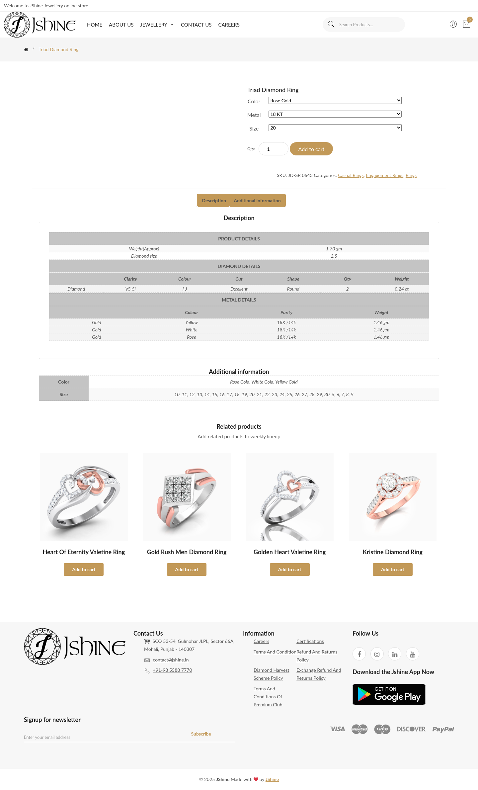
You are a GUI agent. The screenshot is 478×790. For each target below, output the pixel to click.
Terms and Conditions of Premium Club (268, 696)
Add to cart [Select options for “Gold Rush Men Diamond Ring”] (187, 569)
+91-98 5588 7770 (172, 670)
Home (94, 25)
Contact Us (196, 25)
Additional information (257, 200)
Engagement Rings (384, 175)
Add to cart (311, 149)
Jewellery (157, 25)
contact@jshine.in (171, 659)
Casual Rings (350, 175)
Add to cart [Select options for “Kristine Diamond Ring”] (392, 569)
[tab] (214, 200)
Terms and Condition (275, 652)
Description (214, 200)
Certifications (310, 641)
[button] (170, 25)
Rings (411, 175)
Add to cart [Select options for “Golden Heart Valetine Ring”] (289, 569)
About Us (121, 25)
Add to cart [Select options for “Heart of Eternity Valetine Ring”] (83, 569)
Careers (228, 25)
